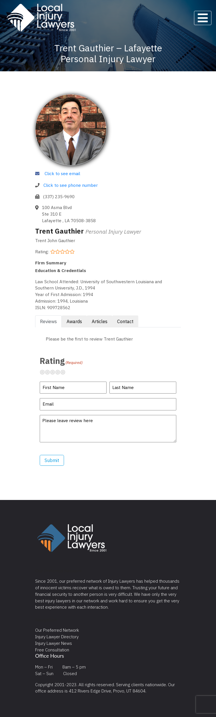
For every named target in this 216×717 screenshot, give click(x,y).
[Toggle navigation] (202, 18)
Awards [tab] (74, 321)
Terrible (44, 372)
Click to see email (62, 173)
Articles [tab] (99, 321)
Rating (61, 360)
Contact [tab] (125, 321)
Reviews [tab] (48, 321)
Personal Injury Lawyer (113, 231)
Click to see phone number (70, 185)
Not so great (49, 372)
